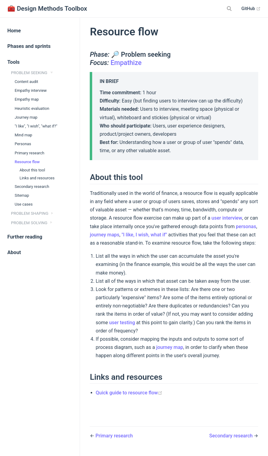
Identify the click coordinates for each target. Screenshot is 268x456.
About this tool (32, 170)
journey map (169, 347)
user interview (227, 218)
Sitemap (22, 195)
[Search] (230, 8)
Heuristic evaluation (32, 108)
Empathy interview (31, 90)
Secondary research (32, 186)
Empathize (126, 62)
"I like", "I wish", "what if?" (36, 126)
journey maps (104, 235)
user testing (122, 322)
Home (14, 31)
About (14, 252)
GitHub (251, 8)
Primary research (29, 153)
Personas (23, 144)
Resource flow (27, 162)
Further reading (24, 237)
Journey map (26, 117)
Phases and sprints (29, 46)
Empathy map (27, 99)
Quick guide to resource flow (129, 393)
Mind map (23, 135)
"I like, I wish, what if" (144, 235)
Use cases (24, 204)
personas (246, 226)
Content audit (26, 81)
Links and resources (37, 178)
